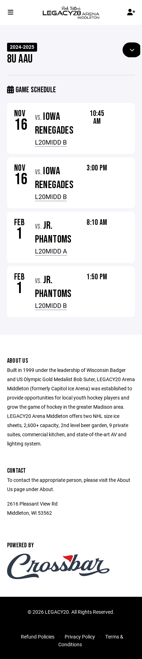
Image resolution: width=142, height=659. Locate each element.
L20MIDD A (51, 251)
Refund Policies (37, 636)
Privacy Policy (80, 636)
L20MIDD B (51, 142)
